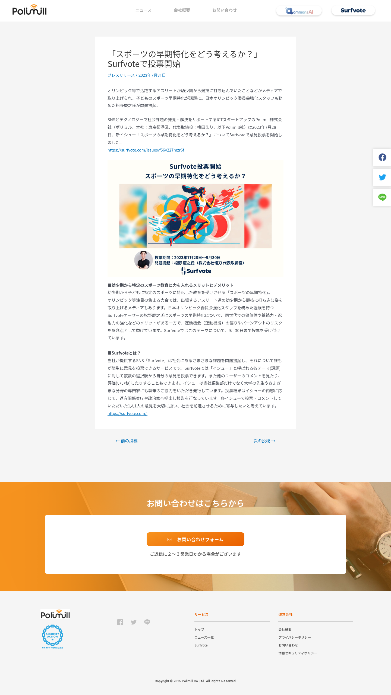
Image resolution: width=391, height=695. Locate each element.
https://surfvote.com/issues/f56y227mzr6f (147, 150)
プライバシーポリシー (294, 637)
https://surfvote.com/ (128, 413)
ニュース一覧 (204, 637)
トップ (199, 629)
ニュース (143, 10)
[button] (195, 539)
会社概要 (182, 10)
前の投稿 (127, 441)
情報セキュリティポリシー (297, 653)
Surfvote (201, 645)
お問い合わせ (224, 10)
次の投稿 (264, 441)
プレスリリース (122, 75)
